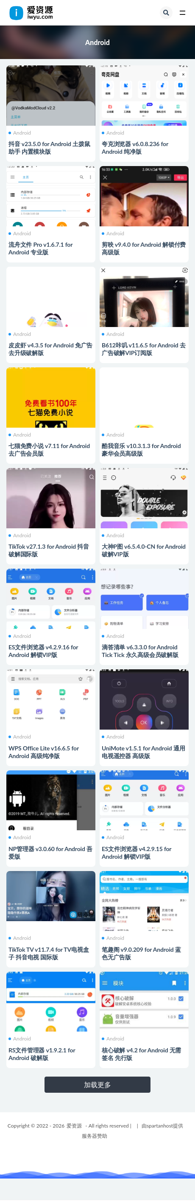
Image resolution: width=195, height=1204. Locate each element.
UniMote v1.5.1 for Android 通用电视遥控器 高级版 (143, 751)
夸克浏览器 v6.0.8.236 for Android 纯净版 (135, 147)
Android (19, 133)
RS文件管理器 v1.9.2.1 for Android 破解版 (41, 1053)
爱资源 (74, 1125)
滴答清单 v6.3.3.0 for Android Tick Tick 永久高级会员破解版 (140, 650)
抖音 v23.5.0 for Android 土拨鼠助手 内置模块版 (49, 147)
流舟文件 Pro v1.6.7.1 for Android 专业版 (40, 248)
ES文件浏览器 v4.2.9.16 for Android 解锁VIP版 (43, 650)
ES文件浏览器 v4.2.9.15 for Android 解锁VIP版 (136, 852)
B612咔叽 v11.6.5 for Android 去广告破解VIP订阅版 (144, 348)
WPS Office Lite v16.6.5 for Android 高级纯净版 (43, 751)
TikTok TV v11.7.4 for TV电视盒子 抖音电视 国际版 (48, 953)
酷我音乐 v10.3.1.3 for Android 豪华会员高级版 (141, 449)
